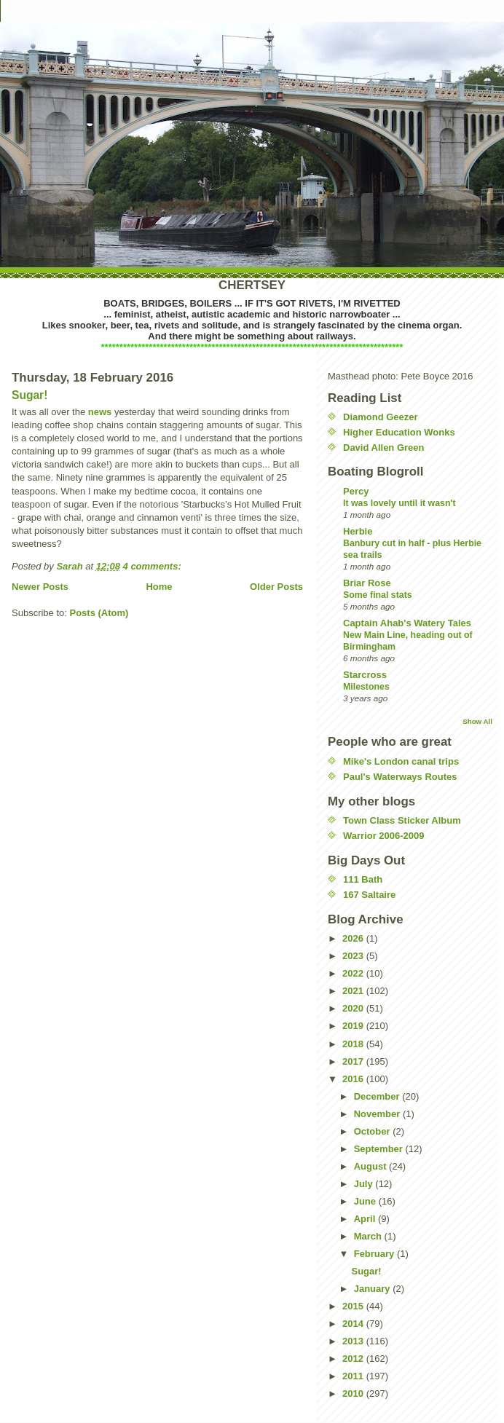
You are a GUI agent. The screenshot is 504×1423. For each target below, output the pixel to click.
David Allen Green (384, 447)
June (366, 1201)
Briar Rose (367, 583)
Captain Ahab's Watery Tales (407, 623)
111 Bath (362, 879)
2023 (354, 955)
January (373, 1288)
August (371, 1166)
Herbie (357, 531)
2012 (354, 1358)
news (100, 411)
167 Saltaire (369, 894)
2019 (354, 1025)
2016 (354, 1078)
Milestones (366, 687)
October (373, 1131)
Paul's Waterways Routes (400, 776)
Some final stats (377, 595)
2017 (354, 1061)
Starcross (365, 674)
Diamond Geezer (380, 416)
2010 (354, 1393)
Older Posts (276, 586)
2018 (354, 1043)
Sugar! (29, 395)
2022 (354, 973)
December (378, 1096)
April (366, 1218)
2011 (354, 1376)
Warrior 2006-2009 (384, 835)
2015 (354, 1306)
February (375, 1253)
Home (159, 586)
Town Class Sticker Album (402, 820)
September (380, 1148)
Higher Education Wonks (399, 432)
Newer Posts (40, 586)
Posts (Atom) (99, 612)
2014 (354, 1323)
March (369, 1236)
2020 (354, 1008)
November (378, 1113)
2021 (354, 990)
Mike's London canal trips (401, 761)
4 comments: (153, 566)
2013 (354, 1341)
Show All (477, 721)
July (365, 1183)
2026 (354, 938)
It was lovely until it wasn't (399, 503)
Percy (356, 491)
